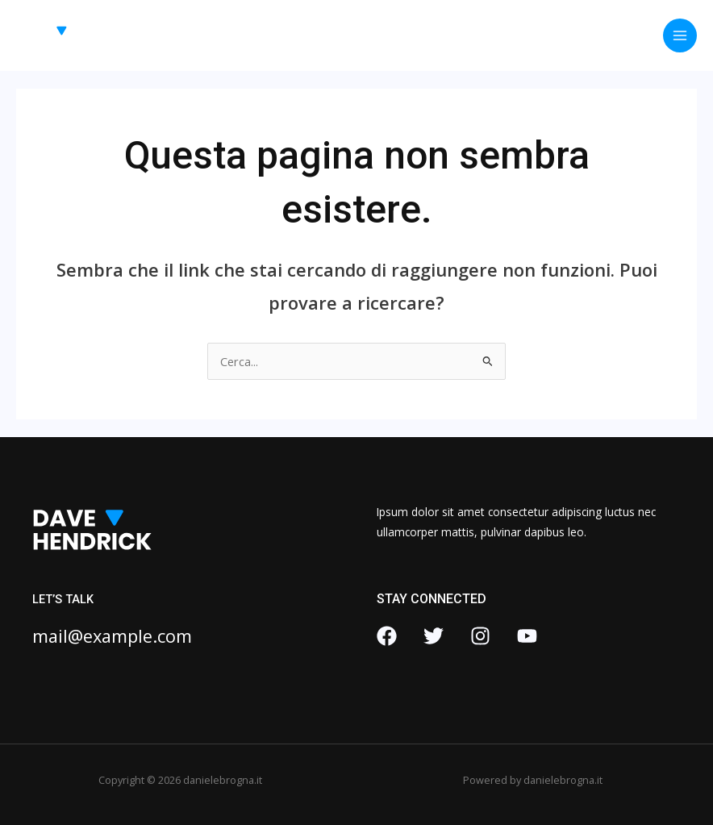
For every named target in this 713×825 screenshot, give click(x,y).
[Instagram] (480, 636)
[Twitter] (433, 636)
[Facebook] (387, 636)
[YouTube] (527, 636)
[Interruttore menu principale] (680, 35)
